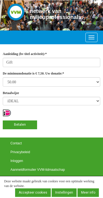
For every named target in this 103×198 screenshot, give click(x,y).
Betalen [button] (20, 125)
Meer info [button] (88, 192)
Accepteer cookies (33, 192)
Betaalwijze (11, 93)
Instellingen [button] (64, 192)
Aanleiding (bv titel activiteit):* (25, 54)
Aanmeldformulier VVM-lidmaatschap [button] (37, 170)
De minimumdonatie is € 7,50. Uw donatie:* (33, 73)
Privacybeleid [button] (20, 152)
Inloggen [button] (16, 161)
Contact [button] (16, 143)
